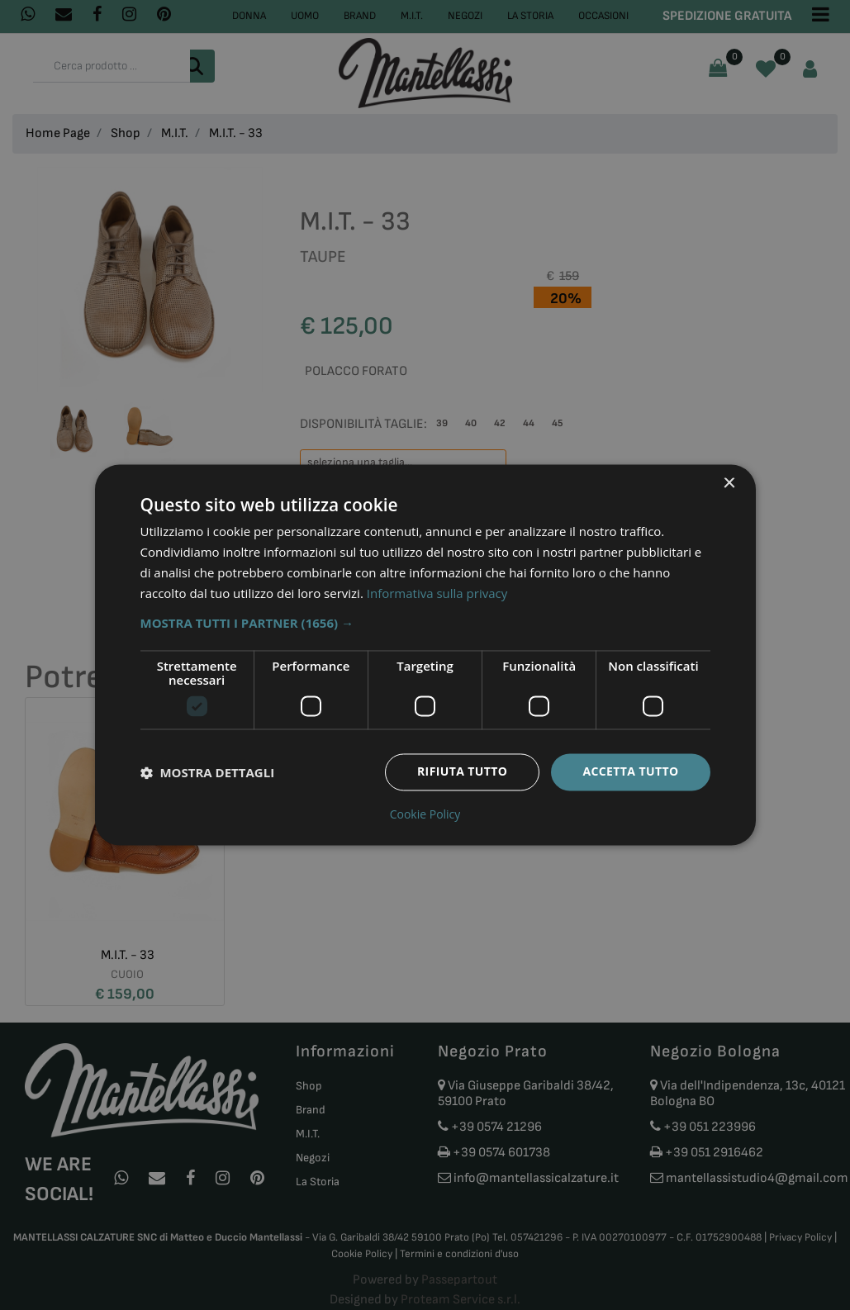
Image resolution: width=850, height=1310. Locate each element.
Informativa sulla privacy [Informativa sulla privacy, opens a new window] (437, 593)
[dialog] (425, 654)
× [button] (729, 483)
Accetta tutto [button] (630, 772)
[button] (425, 623)
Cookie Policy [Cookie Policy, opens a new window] (425, 815)
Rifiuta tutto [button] (462, 772)
